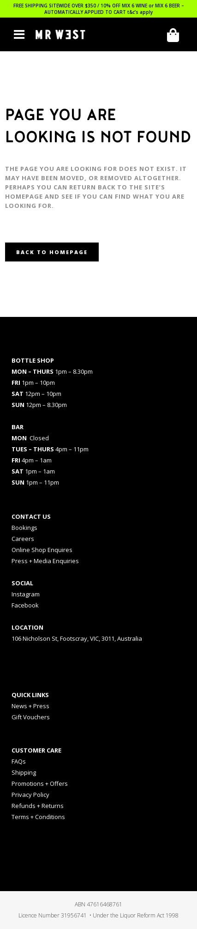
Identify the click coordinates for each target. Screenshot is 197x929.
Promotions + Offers (40, 783)
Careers (23, 538)
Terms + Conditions (38, 817)
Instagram (26, 594)
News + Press (30, 706)
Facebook (25, 605)
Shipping (24, 772)
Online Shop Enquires (42, 550)
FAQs (19, 761)
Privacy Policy (30, 794)
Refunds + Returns (38, 805)
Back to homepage (52, 252)
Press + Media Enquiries (45, 561)
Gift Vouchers (31, 717)
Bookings (24, 527)
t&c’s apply (140, 12)
